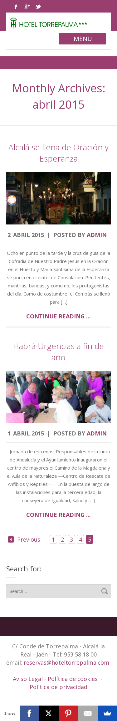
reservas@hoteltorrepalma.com (67, 662)
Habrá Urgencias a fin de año (58, 351)
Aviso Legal (28, 678)
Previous (24, 539)
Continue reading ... (58, 316)
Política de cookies (73, 678)
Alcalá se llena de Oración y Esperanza (58, 153)
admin (97, 235)
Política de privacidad (58, 687)
